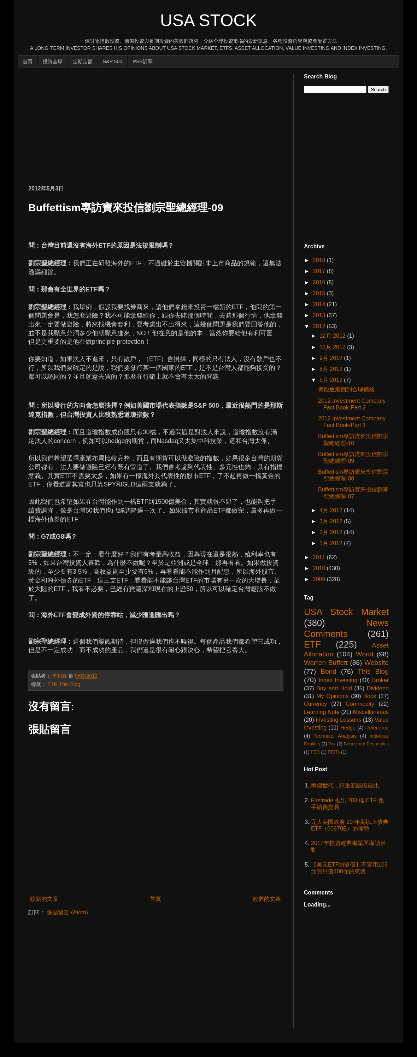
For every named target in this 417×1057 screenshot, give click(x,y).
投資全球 (53, 61)
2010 (320, 568)
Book (369, 696)
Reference (377, 728)
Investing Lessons (338, 720)
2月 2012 (331, 532)
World (365, 654)
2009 (320, 579)
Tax (331, 743)
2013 (320, 315)
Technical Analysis (335, 736)
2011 (320, 557)
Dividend (378, 688)
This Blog (69, 684)
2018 (320, 260)
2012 (320, 326)
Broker (380, 680)
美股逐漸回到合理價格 (346, 389)
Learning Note (322, 712)
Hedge (348, 728)
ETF (52, 684)
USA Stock (208, 20)
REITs (334, 752)
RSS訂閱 (143, 61)
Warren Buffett (326, 662)
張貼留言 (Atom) (67, 912)
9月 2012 (331, 358)
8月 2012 (331, 369)
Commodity (360, 704)
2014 (320, 304)
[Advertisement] (111, 122)
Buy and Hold (334, 688)
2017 (320, 271)
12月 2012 (333, 336)
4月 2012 (331, 510)
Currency (315, 704)
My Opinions (332, 696)
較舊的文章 (267, 899)
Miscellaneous (371, 712)
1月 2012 (331, 543)
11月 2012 (333, 347)
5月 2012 (331, 380)
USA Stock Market (346, 612)
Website (376, 662)
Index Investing (338, 680)
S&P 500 (112, 61)
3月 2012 (331, 521)
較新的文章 (44, 899)
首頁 (28, 61)
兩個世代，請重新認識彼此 (345, 786)
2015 (320, 293)
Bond (328, 671)
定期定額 (83, 61)
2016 (320, 282)
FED (315, 752)
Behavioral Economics (366, 743)
